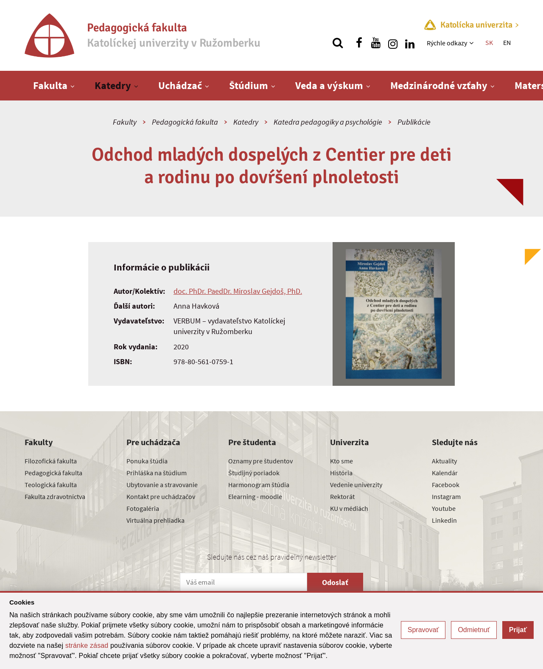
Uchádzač (180, 85)
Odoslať (335, 582)
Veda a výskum (329, 85)
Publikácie (414, 122)
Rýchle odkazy (447, 43)
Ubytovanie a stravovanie (162, 484)
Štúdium (248, 85)
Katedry (113, 85)
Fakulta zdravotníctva (55, 496)
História (341, 472)
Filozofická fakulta (51, 461)
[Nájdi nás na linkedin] (409, 42)
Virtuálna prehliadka (155, 520)
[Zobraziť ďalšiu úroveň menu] (472, 42)
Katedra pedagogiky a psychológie (328, 122)
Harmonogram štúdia (258, 484)
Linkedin (444, 520)
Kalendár (445, 472)
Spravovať (423, 629)
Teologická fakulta (51, 484)
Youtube (444, 508)
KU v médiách (349, 508)
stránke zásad (87, 645)
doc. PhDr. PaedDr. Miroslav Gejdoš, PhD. (238, 291)
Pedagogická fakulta (185, 122)
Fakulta (50, 85)
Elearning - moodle (255, 496)
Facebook (445, 484)
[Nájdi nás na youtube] (375, 42)
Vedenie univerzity (356, 484)
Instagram (446, 496)
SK (489, 42)
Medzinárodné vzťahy (438, 85)
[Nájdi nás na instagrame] (392, 42)
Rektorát (342, 496)
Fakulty (125, 122)
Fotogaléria (142, 508)
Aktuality (444, 461)
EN (507, 42)
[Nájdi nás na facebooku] (358, 42)
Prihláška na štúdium (156, 472)
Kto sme (341, 461)
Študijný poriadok (254, 472)
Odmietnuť (474, 629)
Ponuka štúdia (147, 461)
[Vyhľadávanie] (337, 42)
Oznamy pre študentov (260, 461)
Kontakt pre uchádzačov (160, 496)
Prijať (518, 629)
